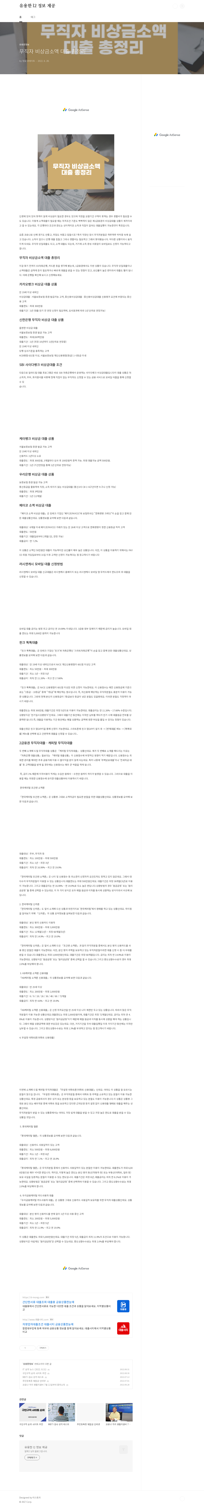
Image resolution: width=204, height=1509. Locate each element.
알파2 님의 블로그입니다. (36, 1451)
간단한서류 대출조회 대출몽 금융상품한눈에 (48, 1302)
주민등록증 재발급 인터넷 (34, 1380)
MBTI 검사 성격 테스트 (33, 1377)
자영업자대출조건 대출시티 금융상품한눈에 (48, 1324)
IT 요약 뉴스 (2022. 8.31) (34, 1369)
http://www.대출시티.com (35, 1319)
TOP (182, 1498)
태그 (33, 17)
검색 (175, 6)
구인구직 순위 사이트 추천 (34, 1373)
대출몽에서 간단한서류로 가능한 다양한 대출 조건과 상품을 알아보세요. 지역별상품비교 (67, 1307)
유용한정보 (28, 1363)
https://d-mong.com (33, 1297)
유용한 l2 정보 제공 (37, 6)
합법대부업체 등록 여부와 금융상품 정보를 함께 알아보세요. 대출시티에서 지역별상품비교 (67, 1329)
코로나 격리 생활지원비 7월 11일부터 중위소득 (44, 1384)
